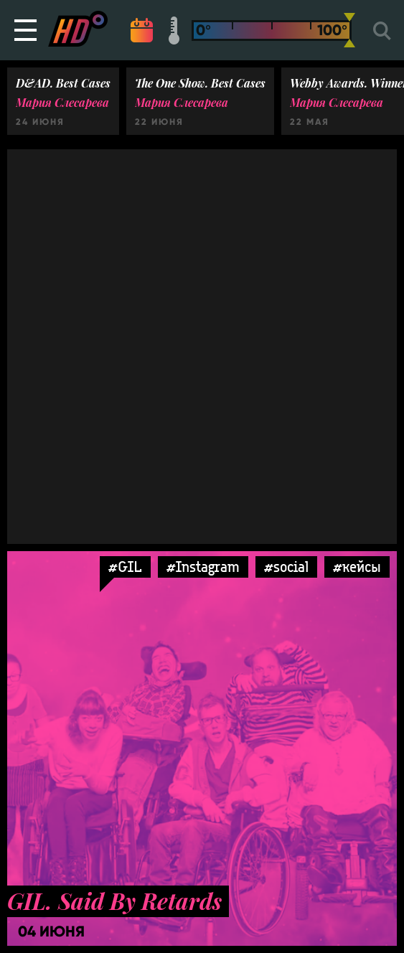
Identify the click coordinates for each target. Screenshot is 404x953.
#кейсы (357, 566)
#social (286, 566)
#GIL (125, 566)
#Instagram (203, 566)
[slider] (349, 30)
